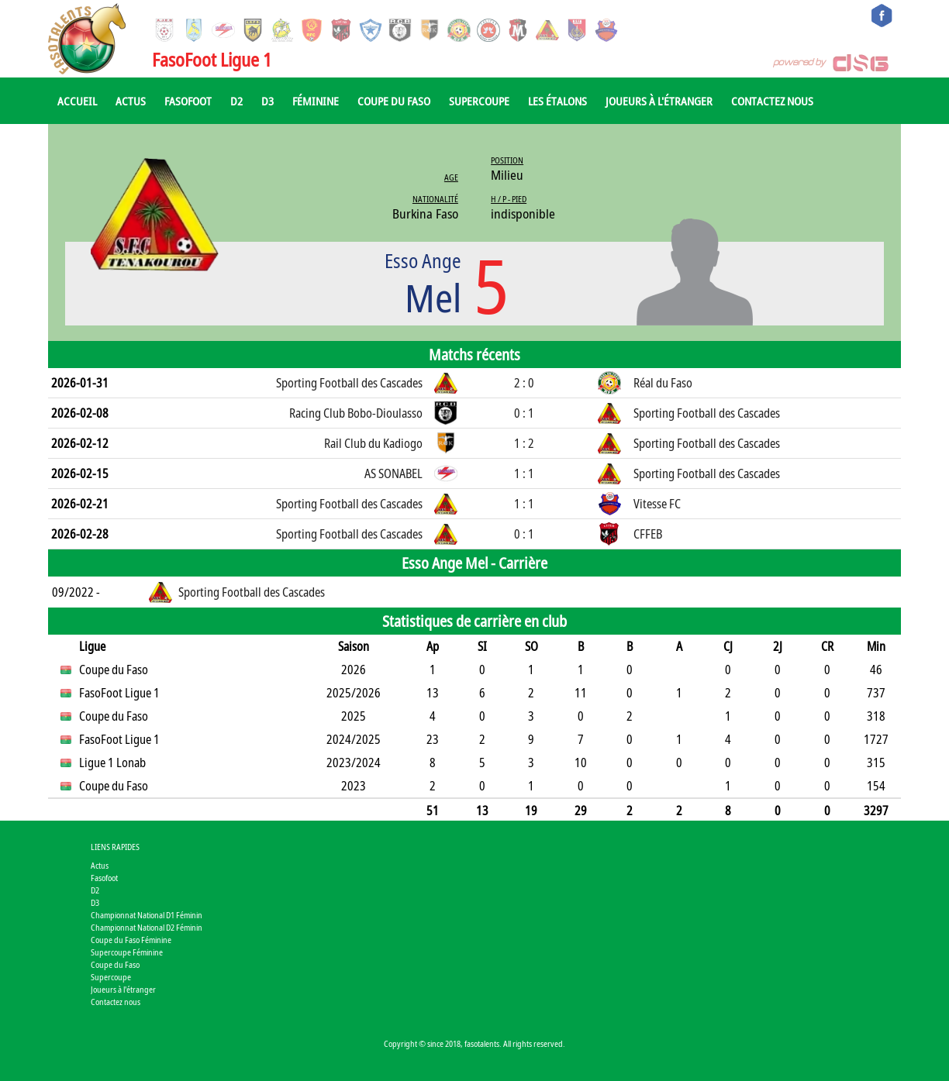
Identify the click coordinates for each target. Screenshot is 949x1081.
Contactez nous (772, 100)
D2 (236, 100)
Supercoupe (479, 100)
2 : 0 (524, 382)
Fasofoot (188, 100)
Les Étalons (557, 100)
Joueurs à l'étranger (659, 100)
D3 (267, 100)
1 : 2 (524, 443)
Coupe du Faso (393, 100)
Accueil (77, 100)
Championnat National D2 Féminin (146, 927)
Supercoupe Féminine (127, 952)
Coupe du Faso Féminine (131, 939)
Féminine (315, 100)
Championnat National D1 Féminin (146, 915)
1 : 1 (524, 473)
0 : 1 (524, 413)
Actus (131, 100)
